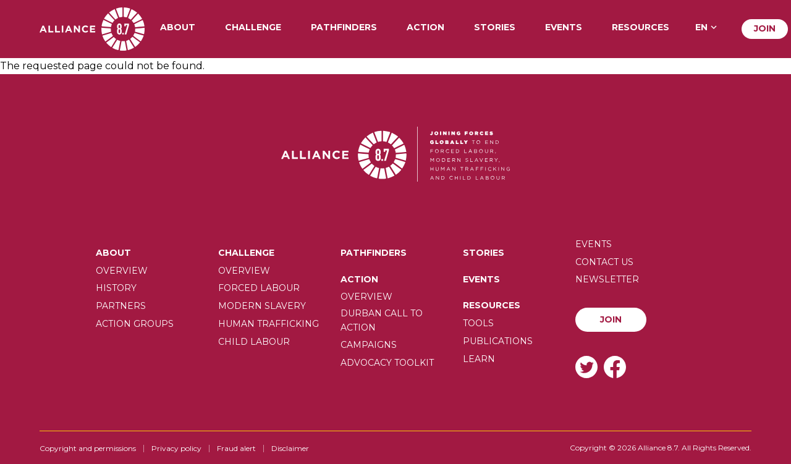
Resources (640, 28)
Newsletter (607, 279)
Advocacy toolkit (387, 362)
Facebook (615, 366)
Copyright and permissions (88, 448)
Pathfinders (344, 28)
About (177, 28)
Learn (479, 359)
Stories (494, 28)
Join (765, 28)
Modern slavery (262, 305)
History (116, 287)
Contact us (604, 262)
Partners (121, 305)
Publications (498, 341)
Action (425, 28)
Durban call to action (382, 320)
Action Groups (135, 323)
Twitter (586, 366)
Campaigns (369, 344)
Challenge (253, 28)
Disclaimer (290, 448)
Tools (478, 323)
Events (563, 28)
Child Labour (254, 341)
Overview (122, 270)
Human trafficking (268, 323)
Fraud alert (236, 448)
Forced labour (259, 287)
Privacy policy (176, 448)
